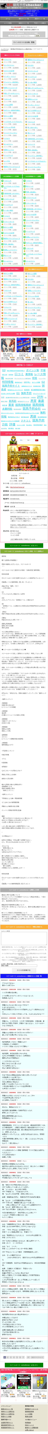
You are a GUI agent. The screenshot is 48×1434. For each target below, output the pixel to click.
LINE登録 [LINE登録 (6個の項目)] (33, 397)
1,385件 (39, 85)
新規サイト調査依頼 (31, 1430)
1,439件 (15, 146)
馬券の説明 (28, 1419)
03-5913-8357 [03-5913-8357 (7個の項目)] (17, 409)
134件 (38, 68)
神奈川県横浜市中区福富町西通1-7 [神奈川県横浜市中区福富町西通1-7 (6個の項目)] (16, 370)
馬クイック (31, 133)
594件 (38, 96)
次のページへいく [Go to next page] (37, 1360)
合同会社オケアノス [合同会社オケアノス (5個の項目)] (26, 386)
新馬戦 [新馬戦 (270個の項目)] (12, 401)
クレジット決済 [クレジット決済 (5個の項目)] (21, 425)
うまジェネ (7, 99)
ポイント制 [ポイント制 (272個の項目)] (32, 370)
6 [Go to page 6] (20, 1360)
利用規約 (28, 1425)
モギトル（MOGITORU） (12, 110)
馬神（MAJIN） (33, 150)
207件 (15, 169)
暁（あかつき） (33, 127)
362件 (38, 141)
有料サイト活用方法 (7, 1414)
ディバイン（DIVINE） (11, 82)
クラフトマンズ (33, 71)
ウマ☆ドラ (7, 59)
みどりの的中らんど (34, 110)
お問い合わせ (29, 1432)
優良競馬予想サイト (7, 1427)
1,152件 (15, 107)
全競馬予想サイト (7, 1425)
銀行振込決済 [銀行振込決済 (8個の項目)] (25, 417)
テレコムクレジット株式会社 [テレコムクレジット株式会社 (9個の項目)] (22, 378)
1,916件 (39, 73)
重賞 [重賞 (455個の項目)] (11, 404)
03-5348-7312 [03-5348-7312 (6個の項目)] (37, 386)
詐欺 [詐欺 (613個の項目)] (5, 424)
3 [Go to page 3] (10, 1360)
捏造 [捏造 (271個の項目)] (34, 378)
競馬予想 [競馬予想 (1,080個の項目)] (38, 420)
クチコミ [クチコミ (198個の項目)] (26, 420)
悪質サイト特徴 (6, 1419)
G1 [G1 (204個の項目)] (18, 393)
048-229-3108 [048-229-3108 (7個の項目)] (9, 378)
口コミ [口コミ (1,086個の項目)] (19, 374)
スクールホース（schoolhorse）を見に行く (24, 545)
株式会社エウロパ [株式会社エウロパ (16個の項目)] (14, 417)
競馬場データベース (31, 1411)
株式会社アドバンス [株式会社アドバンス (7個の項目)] (23, 401)
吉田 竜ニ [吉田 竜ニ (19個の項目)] (27, 382)
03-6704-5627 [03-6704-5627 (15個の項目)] (38, 425)
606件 (15, 113)
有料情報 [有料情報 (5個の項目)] (11, 374)
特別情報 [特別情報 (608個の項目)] (7, 381)
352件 (38, 152)
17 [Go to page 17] (28, 1360)
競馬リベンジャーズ (10, 88)
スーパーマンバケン (10, 133)
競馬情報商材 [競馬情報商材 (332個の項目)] (23, 404)
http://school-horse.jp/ (17, 487)
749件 (15, 124)
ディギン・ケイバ (10, 76)
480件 (15, 130)
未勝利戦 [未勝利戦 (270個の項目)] (7, 408)
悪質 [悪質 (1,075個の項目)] (33, 401)
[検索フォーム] (21, 36)
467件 (15, 152)
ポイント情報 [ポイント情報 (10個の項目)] (36, 382)
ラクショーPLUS (9, 127)
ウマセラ (7, 138)
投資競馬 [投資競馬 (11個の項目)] (27, 390)
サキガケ (31, 65)
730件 (15, 62)
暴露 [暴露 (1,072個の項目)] (41, 401)
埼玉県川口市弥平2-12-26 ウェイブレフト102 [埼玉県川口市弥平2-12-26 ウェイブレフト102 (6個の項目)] (27, 413)
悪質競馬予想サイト (7, 1430)
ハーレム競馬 (8, 104)
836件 (15, 73)
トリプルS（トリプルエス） (13, 121)
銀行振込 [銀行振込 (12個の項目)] (11, 428)
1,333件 (15, 79)
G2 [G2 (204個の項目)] (43, 382)
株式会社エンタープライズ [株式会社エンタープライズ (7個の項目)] (15, 390)
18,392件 (16, 163)
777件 (15, 252)
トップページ (5, 49)
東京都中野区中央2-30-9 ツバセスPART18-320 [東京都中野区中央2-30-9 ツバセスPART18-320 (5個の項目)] (17, 397)
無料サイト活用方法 (7, 1416)
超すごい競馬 (8, 116)
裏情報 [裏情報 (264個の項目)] (29, 374)
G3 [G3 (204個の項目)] (3, 370)
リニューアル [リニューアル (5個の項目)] (42, 378)
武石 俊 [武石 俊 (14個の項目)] (4, 405)
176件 (15, 118)
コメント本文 (5, 931)
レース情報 (28, 1416)
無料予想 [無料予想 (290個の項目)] (26, 393)
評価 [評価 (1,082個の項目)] (12, 424)
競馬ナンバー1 (9, 150)
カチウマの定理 (9, 71)
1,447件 (39, 304)
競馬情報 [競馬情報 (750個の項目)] (38, 404)
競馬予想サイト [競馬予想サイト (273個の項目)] (11, 385)
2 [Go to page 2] (7, 1360)
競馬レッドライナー (10, 250)
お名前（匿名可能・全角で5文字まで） (14, 966)
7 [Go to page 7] (23, 1360)
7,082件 (39, 130)
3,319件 (15, 96)
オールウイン (8, 144)
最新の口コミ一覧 (7, 1411)
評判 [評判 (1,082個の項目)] (40, 397)
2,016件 (15, 158)
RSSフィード (29, 1427)
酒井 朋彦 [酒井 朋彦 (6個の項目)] (17, 428)
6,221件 (15, 84)
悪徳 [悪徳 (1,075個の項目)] (33, 416)
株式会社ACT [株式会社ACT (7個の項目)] (18, 382)
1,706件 (39, 135)
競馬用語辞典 (29, 1414)
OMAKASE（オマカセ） (36, 139)
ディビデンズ (8, 155)
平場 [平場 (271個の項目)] (42, 370)
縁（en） (31, 302)
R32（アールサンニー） (12, 93)
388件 (15, 90)
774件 (38, 113)
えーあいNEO (32, 82)
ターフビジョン (9, 65)
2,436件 (15, 141)
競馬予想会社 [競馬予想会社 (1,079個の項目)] (32, 408)
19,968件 (16, 68)
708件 (15, 135)
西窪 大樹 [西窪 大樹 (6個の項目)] (4, 374)
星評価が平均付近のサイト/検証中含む (21, 49)
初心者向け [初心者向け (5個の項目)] (29, 425)
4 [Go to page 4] (13, 1360)
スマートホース (33, 93)
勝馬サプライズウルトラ (12, 167)
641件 (15, 101)
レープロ (7, 161)
